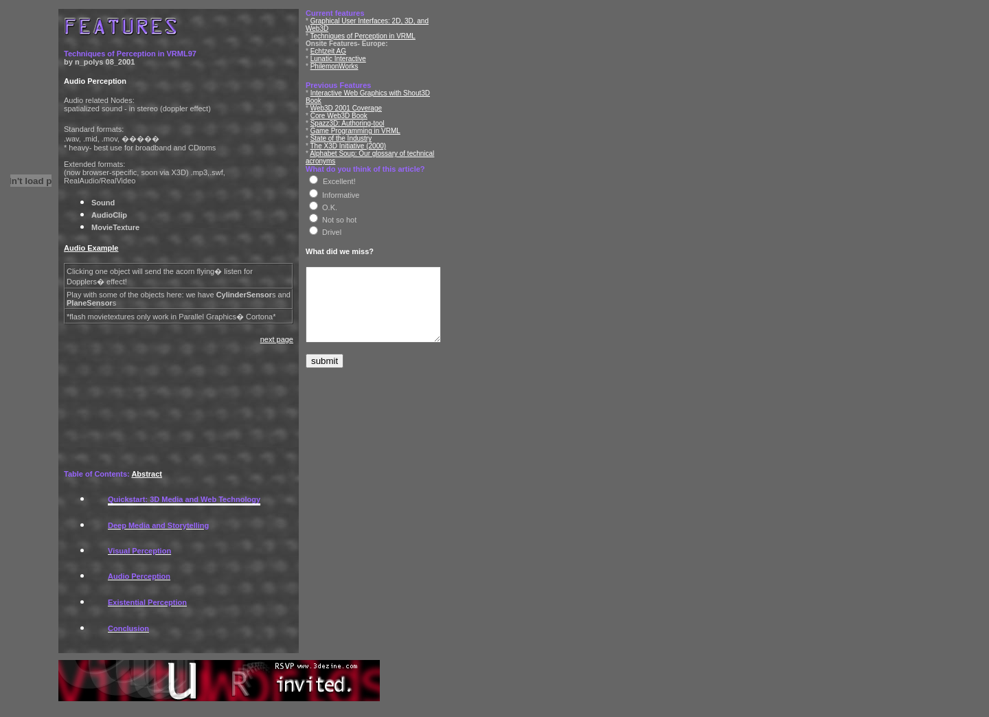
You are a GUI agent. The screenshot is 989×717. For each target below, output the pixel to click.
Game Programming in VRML (355, 116)
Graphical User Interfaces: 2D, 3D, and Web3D (381, 21)
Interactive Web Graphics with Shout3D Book (379, 85)
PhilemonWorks (334, 58)
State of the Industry (341, 123)
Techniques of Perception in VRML (363, 28)
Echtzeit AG (328, 43)
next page (276, 339)
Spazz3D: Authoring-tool (347, 108)
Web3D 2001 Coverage (346, 93)
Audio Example (91, 248)
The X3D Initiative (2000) (348, 131)
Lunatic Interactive (338, 51)
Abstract (146, 474)
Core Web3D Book (338, 100)
